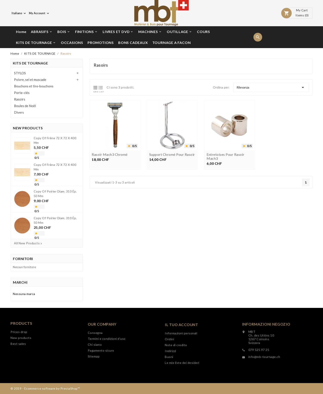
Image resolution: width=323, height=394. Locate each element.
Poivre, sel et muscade (30, 80)
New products (21, 350)
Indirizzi (170, 370)
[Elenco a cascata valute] (39, 13)
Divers (19, 112)
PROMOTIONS (101, 42)
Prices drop (19, 344)
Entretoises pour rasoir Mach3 (225, 157)
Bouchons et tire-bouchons (33, 86)
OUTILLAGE (179, 31)
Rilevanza (271, 87)
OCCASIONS (72, 42)
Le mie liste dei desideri (182, 382)
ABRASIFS (41, 31)
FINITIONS (86, 31)
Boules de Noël (25, 106)
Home (21, 32)
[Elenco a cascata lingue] (19, 13)
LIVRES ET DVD (118, 31)
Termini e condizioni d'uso (107, 355)
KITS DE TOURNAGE (36, 42)
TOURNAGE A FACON (171, 42)
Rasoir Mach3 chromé (110, 155)
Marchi (20, 282)
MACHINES (150, 31)
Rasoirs (19, 99)
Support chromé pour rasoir (172, 155)
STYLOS (20, 73)
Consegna (95, 349)
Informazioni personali (181, 352)
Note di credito (176, 364)
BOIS (63, 31)
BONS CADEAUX (133, 42)
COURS (203, 32)
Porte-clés (22, 93)
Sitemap (94, 373)
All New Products (28, 243)
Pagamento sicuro (101, 367)
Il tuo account (181, 344)
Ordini (169, 358)
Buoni (169, 376)
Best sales (18, 356)
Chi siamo (95, 361)
